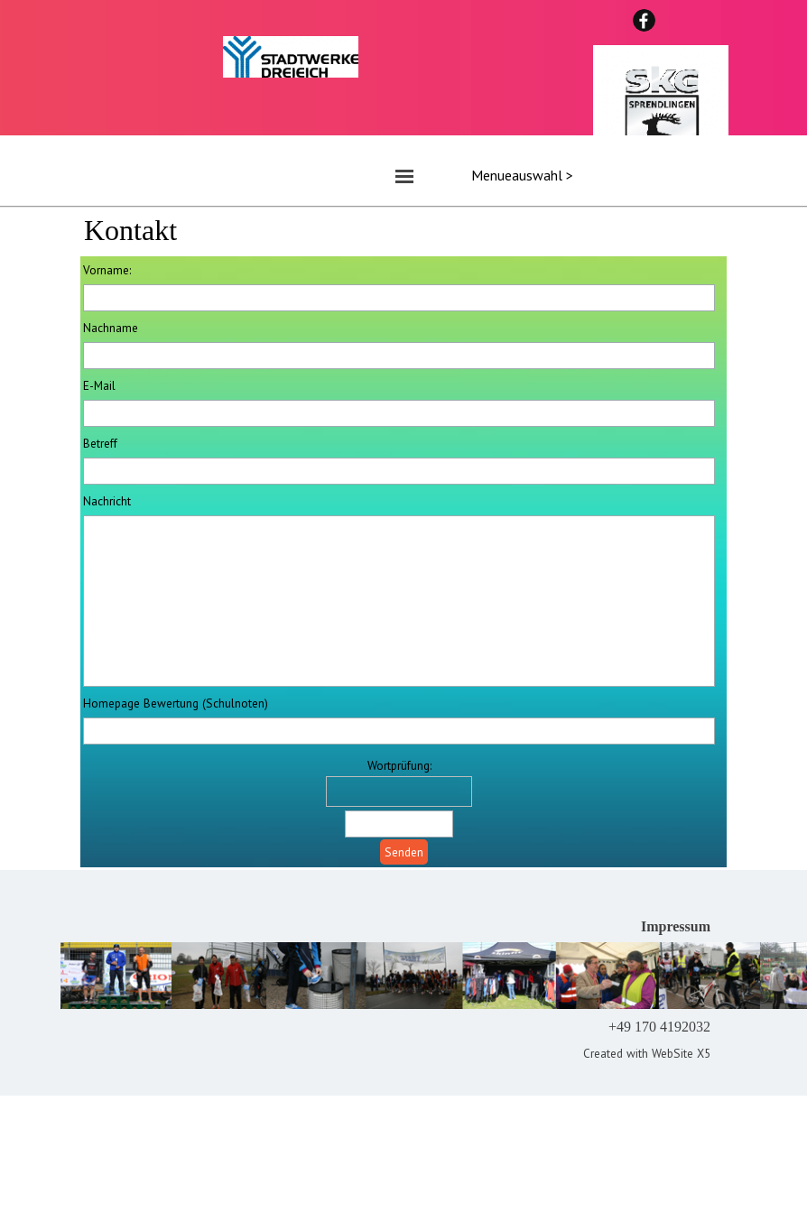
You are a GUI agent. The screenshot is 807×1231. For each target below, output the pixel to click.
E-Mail (99, 385)
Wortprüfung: (399, 765)
